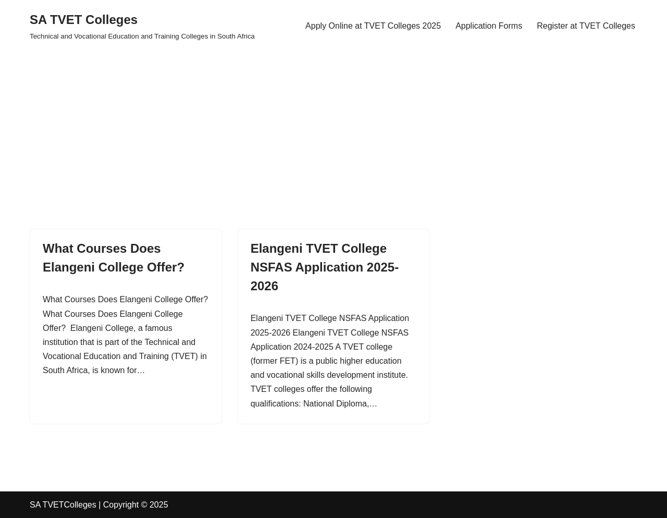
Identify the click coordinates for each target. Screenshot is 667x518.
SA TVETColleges (63, 504)
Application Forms (488, 25)
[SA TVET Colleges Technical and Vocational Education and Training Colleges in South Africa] (142, 25)
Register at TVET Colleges (586, 25)
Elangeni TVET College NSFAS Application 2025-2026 (325, 267)
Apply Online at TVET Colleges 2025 (373, 25)
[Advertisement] (312, 125)
